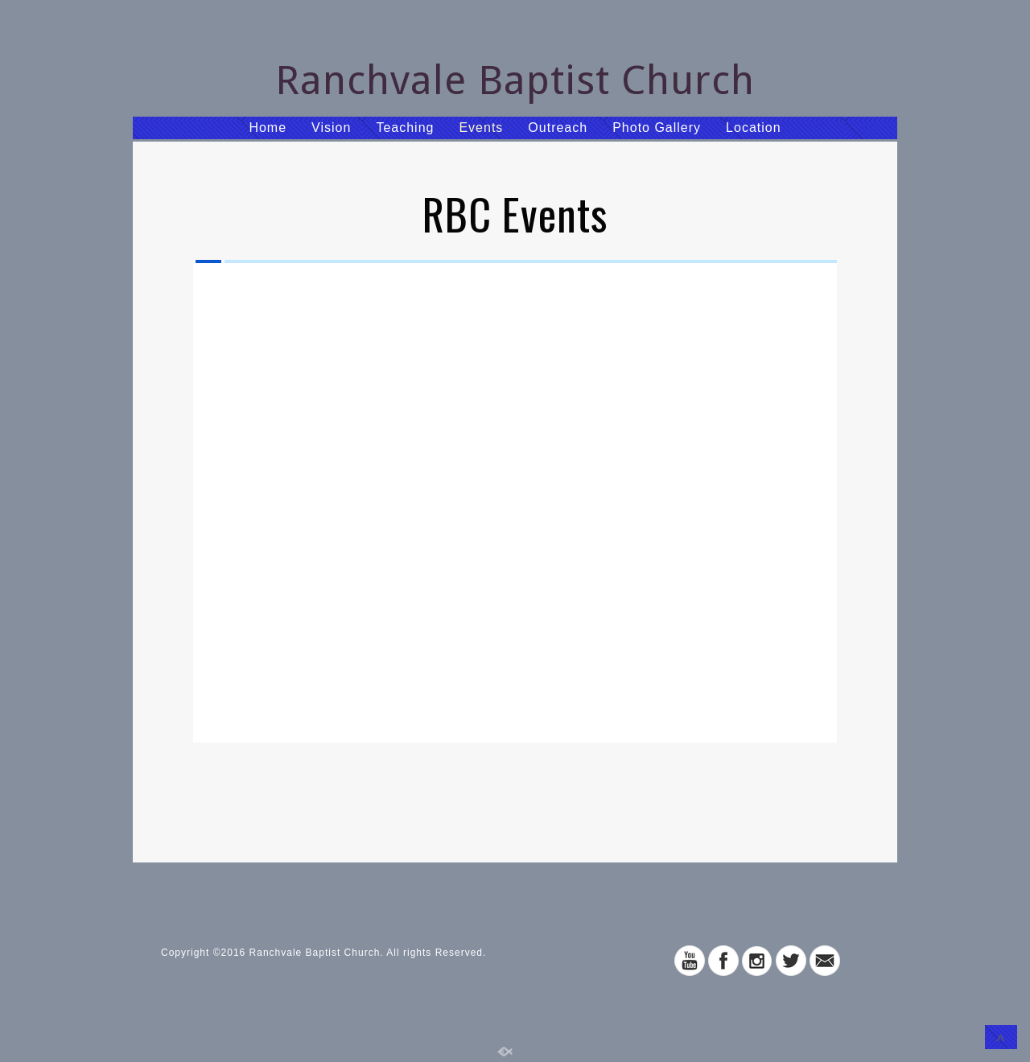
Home (267, 127)
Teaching (405, 127)
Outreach (557, 127)
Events (481, 127)
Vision (331, 127)
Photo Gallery (656, 127)
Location (753, 127)
